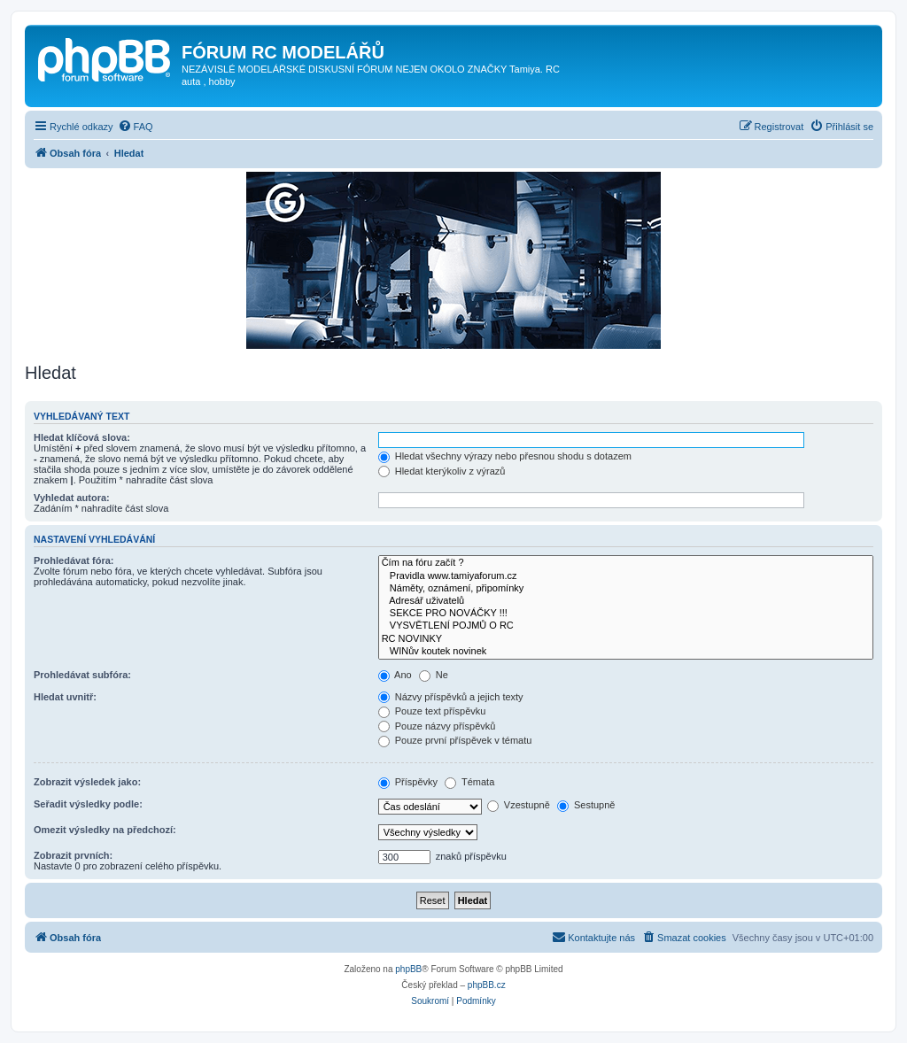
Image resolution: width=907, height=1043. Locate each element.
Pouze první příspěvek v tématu (455, 740)
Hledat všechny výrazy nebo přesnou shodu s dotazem (505, 456)
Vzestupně (518, 805)
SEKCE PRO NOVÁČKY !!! (626, 613)
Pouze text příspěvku (432, 711)
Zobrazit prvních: (73, 855)
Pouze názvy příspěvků (437, 726)
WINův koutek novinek (626, 651)
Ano (395, 674)
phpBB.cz (487, 985)
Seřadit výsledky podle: (88, 804)
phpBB (408, 969)
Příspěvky (408, 781)
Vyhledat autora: (72, 497)
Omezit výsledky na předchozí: (105, 829)
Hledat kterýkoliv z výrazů (442, 471)
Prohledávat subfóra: (82, 674)
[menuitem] (135, 126)
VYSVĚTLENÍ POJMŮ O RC (626, 626)
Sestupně (586, 805)
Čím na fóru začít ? (626, 563)
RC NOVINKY (626, 639)
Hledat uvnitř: (65, 696)
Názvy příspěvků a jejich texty (450, 696)
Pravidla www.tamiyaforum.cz (626, 576)
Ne (433, 674)
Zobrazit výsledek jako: (87, 781)
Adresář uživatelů (626, 601)
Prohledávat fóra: (73, 560)
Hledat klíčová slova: (82, 437)
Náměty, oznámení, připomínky (626, 589)
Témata (469, 781)
